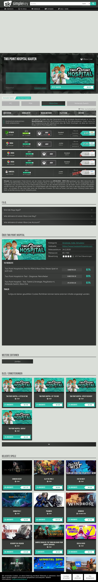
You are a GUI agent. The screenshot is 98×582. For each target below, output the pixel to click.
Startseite (8, 9)
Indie (73, 200)
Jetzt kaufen (72, 45)
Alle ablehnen (77, 577)
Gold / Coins (63, 9)
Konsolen (35, 9)
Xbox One (53, 61)
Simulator (80, 200)
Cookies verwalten (66, 577)
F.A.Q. (39, 569)
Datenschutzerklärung (19, 579)
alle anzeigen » (49, 549)
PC (10, 61)
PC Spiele (22, 9)
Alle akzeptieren (90, 577)
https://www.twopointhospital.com (77, 204)
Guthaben (49, 9)
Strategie (66, 200)
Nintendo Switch (82, 61)
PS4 (30, 61)
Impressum (10, 569)
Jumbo (17, 319)
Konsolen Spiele (8, 56)
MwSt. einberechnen (11, 81)
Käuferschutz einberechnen (13, 79)
